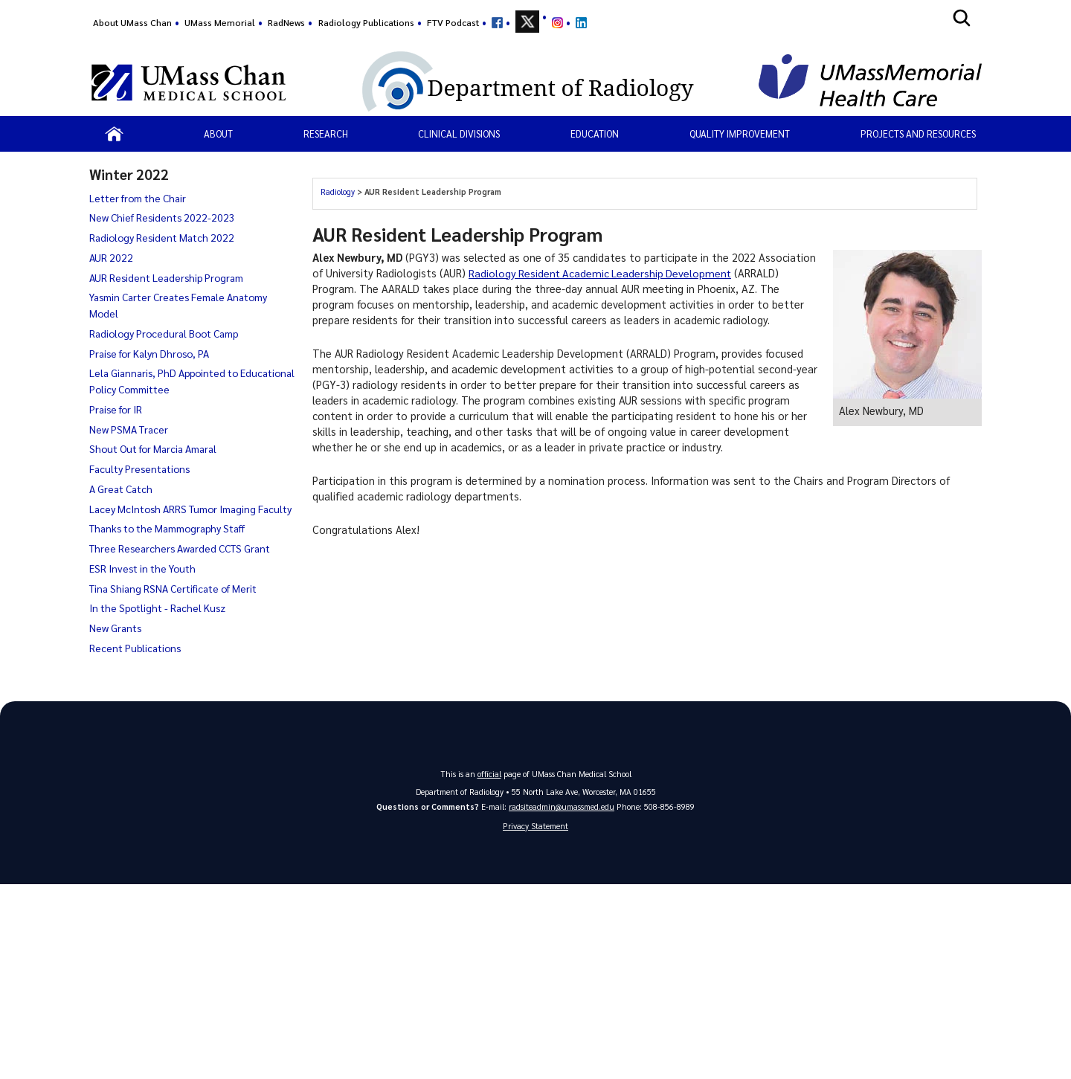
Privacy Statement (535, 825)
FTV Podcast (453, 22)
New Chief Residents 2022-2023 (162, 217)
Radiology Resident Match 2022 (161, 237)
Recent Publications (135, 647)
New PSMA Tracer (128, 429)
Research (325, 133)
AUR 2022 (111, 257)
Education (594, 133)
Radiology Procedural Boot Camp (163, 333)
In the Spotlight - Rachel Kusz (157, 607)
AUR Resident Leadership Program (166, 277)
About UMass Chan (132, 22)
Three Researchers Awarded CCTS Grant (179, 548)
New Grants (115, 627)
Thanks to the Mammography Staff (167, 528)
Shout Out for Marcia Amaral (152, 448)
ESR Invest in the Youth (142, 568)
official (489, 773)
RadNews (286, 22)
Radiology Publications (366, 22)
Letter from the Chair (137, 197)
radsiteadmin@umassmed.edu (561, 806)
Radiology (338, 191)
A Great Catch (120, 488)
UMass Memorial (219, 22)
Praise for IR (115, 409)
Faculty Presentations (139, 468)
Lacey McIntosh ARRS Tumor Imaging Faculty (190, 508)
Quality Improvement (739, 133)
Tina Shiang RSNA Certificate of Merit (173, 588)
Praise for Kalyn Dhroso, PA (149, 353)
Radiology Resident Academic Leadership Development (602, 273)
